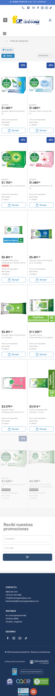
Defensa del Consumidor (15, 661)
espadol (7, 50)
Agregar (13, 130)
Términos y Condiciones (40, 652)
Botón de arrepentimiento (31, 672)
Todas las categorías (19, 41)
